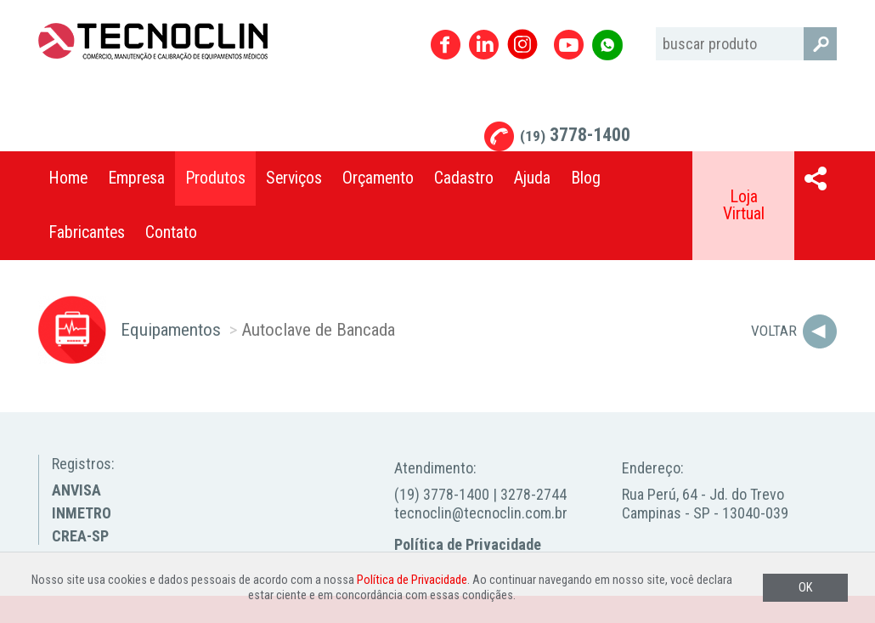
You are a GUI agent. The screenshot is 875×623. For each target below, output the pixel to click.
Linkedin (484, 44)
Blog (586, 178)
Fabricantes (86, 232)
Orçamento (378, 178)
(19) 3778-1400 (441, 494)
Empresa (136, 178)
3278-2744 (533, 494)
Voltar (774, 330)
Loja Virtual (744, 205)
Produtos (215, 178)
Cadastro (464, 178)
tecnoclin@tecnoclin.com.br (480, 513)
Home (68, 178)
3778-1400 (575, 134)
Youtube (569, 44)
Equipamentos (171, 329)
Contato (171, 232)
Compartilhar (815, 178)
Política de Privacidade (467, 544)
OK (805, 588)
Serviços (294, 178)
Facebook (445, 44)
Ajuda (532, 178)
